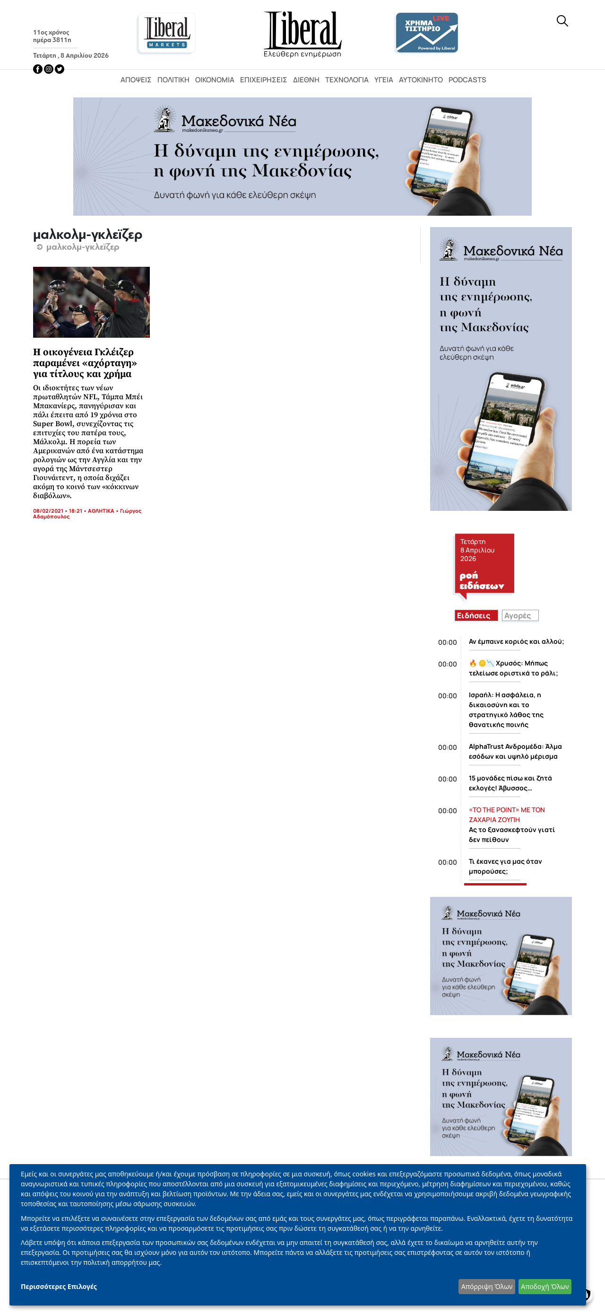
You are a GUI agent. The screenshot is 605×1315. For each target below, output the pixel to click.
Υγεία (383, 80)
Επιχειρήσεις (263, 80)
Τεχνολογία (347, 80)
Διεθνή (306, 80)
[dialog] (297, 1235)
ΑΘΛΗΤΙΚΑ (101, 510)
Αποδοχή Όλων (545, 1286)
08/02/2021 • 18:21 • (60, 510)
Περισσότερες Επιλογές (59, 1286)
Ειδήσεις (473, 615)
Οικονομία (214, 80)
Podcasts (467, 80)
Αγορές (517, 615)
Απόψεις (136, 80)
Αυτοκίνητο (421, 80)
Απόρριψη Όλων (486, 1286)
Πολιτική (173, 80)
